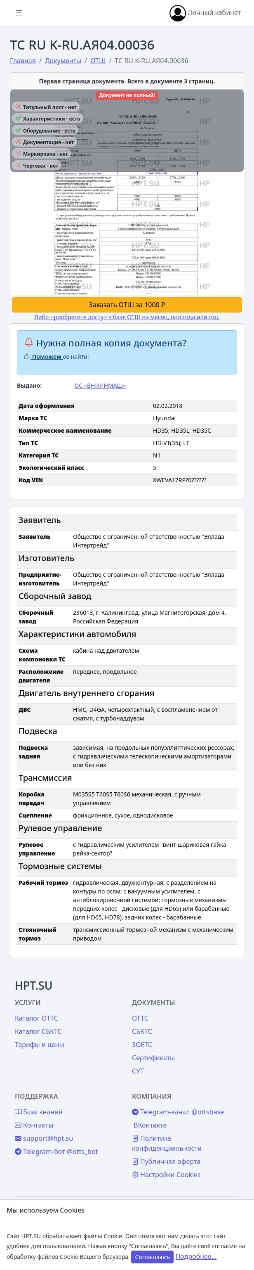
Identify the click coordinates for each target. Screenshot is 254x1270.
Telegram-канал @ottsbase (178, 1111)
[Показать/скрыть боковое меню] (19, 13)
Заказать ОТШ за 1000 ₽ (127, 304)
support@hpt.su (44, 1138)
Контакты (34, 1125)
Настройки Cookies (166, 1174)
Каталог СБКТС (38, 1031)
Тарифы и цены (39, 1044)
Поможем (43, 356)
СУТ (138, 1071)
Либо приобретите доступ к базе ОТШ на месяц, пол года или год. (127, 317)
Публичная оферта (166, 1161)
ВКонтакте (150, 1125)
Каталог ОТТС (36, 1018)
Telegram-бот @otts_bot (56, 1151)
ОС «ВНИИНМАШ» (100, 385)
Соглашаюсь (152, 1257)
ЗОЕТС (142, 1044)
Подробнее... (196, 1256)
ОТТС (140, 1018)
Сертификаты (153, 1057)
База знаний (39, 1111)
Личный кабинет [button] (205, 13)
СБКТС (142, 1031)
